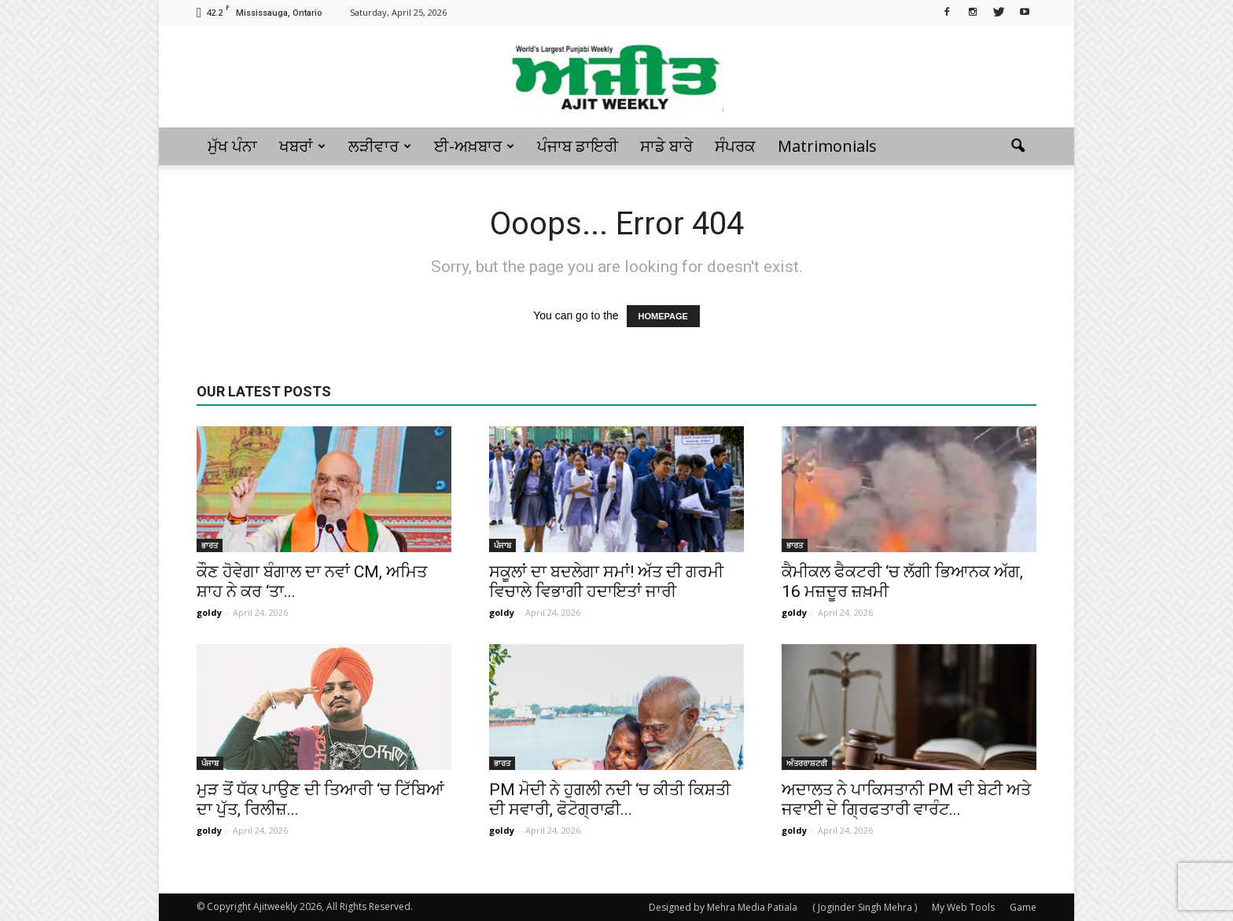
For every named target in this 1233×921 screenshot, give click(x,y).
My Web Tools (963, 907)
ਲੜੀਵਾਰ (379, 146)
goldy (209, 612)
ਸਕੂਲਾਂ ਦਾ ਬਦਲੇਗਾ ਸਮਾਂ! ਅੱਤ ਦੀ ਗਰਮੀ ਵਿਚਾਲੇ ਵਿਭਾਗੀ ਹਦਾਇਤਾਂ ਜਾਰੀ (606, 581)
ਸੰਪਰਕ (735, 146)
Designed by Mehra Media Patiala (723, 907)
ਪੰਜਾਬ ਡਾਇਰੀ (577, 146)
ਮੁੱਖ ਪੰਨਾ (232, 146)
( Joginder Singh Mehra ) (864, 907)
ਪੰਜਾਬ (502, 545)
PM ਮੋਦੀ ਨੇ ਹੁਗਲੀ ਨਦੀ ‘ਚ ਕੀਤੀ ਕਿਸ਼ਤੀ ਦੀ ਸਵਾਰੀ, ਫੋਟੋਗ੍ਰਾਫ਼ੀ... (610, 799)
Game (1023, 907)
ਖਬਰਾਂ (302, 146)
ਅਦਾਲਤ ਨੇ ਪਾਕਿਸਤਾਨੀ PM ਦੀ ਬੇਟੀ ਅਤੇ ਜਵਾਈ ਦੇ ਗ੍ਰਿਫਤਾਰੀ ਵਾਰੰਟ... (906, 799)
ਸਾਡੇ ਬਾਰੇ (666, 146)
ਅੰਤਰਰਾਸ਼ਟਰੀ (806, 762)
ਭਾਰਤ (209, 545)
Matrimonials (827, 146)
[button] (1017, 146)
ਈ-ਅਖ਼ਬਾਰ (474, 146)
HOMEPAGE (663, 316)
